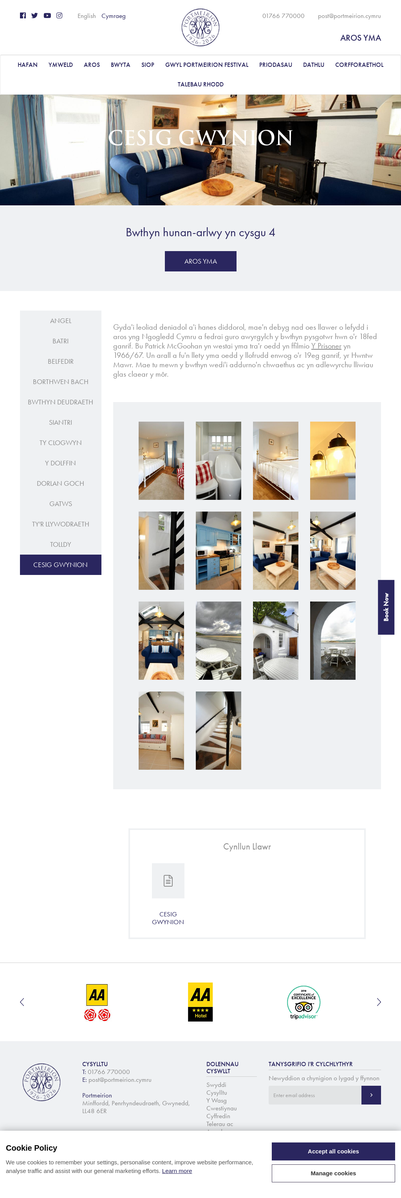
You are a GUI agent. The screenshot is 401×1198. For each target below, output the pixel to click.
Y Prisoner (326, 345)
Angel (60, 320)
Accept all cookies (333, 1151)
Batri (60, 341)
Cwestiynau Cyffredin (221, 1112)
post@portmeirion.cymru (349, 16)
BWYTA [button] (120, 64)
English (87, 16)
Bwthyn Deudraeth (60, 402)
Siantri (60, 422)
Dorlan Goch (60, 483)
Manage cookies (333, 1173)
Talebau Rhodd (201, 84)
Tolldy (60, 544)
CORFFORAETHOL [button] (359, 64)
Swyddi (216, 1084)
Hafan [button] (28, 64)
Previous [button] (22, 1002)
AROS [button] (92, 64)
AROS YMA (360, 37)
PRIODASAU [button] (275, 64)
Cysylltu (216, 1092)
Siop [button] (147, 64)
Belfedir (61, 361)
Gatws (60, 503)
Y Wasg (216, 1100)
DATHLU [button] (313, 64)
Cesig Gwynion (60, 564)
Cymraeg (113, 16)
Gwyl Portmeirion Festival (206, 64)
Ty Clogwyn (61, 442)
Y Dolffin (60, 463)
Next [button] (379, 1002)
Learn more (177, 1170)
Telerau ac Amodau (219, 1127)
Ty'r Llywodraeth (60, 524)
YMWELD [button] (61, 64)
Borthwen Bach (61, 381)
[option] (97, 1002)
